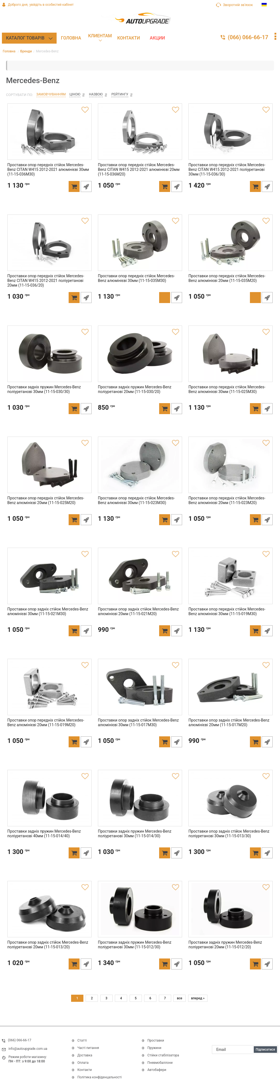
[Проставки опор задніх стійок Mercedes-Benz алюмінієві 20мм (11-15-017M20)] (230, 691)
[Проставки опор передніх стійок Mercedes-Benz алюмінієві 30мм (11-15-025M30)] (230, 358)
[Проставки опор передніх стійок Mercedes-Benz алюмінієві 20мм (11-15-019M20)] (49, 691)
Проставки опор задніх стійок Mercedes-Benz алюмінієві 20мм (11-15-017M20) (227, 731)
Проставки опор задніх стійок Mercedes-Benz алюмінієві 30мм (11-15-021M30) (46, 620)
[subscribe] (245, 1049)
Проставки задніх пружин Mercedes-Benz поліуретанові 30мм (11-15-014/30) (133, 842)
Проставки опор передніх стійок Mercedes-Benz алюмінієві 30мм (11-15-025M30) (230, 398)
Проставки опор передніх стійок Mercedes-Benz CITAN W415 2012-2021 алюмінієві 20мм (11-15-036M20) (139, 179)
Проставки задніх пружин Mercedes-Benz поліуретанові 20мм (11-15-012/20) (224, 953)
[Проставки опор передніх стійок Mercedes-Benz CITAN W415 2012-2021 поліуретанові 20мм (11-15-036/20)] (49, 247)
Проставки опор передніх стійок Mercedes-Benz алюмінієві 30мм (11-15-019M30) (230, 620)
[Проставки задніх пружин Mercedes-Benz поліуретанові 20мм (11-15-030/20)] (140, 358)
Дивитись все (152, 1078)
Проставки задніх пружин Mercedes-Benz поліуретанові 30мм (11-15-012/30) (133, 953)
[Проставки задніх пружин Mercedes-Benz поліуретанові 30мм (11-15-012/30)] (140, 913)
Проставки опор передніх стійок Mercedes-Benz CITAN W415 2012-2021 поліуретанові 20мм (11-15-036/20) (48, 290)
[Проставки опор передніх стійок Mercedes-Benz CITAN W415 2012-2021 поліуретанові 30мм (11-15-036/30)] (230, 136)
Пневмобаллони (160, 1063)
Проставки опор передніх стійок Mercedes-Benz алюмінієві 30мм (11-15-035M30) (139, 287)
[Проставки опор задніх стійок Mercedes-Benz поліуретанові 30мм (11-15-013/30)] (230, 802)
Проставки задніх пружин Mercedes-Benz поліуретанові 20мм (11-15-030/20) (133, 398)
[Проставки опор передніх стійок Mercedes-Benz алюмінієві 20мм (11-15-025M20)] (49, 469)
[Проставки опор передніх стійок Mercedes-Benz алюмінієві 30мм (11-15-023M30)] (140, 469)
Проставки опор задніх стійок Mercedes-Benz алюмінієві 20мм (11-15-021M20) (137, 620)
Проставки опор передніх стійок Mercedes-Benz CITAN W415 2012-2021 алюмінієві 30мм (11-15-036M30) (48, 179)
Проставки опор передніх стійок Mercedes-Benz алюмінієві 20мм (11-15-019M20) (48, 731)
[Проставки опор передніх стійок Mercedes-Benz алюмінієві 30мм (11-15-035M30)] (140, 247)
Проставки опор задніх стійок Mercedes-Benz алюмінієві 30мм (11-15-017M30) (137, 731)
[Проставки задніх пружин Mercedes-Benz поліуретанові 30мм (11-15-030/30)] (49, 358)
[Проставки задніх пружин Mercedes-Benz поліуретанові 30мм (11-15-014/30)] (140, 802)
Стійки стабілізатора (163, 1055)
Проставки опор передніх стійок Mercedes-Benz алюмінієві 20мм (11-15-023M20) (230, 509)
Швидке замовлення (87, 195)
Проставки (155, 1041)
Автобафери (156, 1070)
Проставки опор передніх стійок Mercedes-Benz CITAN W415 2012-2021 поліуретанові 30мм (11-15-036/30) (230, 179)
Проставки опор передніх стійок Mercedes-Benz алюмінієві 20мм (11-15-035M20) (230, 287)
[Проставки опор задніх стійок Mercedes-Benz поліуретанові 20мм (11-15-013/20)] (49, 913)
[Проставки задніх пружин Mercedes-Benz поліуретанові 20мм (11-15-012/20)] (230, 913)
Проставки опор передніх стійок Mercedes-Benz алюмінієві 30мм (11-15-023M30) (139, 509)
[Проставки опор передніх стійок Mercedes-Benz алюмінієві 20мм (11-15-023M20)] (230, 469)
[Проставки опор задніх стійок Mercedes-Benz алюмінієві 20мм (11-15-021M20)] (140, 580)
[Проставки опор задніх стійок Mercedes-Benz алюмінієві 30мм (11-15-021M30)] (49, 580)
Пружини (154, 1048)
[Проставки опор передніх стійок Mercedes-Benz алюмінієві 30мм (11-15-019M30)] (230, 580)
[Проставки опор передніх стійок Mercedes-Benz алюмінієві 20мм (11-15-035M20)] (230, 247)
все (179, 999)
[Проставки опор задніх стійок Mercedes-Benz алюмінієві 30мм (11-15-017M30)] (140, 691)
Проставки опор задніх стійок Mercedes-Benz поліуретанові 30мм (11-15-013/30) (227, 842)
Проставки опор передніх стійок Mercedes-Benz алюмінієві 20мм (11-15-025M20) (48, 509)
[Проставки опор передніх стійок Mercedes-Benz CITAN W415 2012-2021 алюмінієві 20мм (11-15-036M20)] (140, 136)
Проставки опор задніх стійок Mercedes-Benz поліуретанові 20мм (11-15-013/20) (46, 953)
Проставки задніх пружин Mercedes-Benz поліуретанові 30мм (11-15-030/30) (43, 398)
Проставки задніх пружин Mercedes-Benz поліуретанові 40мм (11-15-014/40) (43, 842)
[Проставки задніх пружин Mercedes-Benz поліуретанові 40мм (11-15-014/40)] (49, 802)
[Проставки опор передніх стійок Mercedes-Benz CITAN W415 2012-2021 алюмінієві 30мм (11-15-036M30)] (49, 136)
